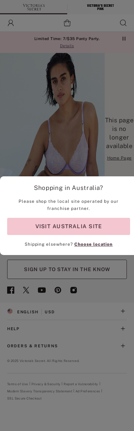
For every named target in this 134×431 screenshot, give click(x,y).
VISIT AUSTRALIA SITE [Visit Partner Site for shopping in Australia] (68, 226)
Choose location (93, 244)
